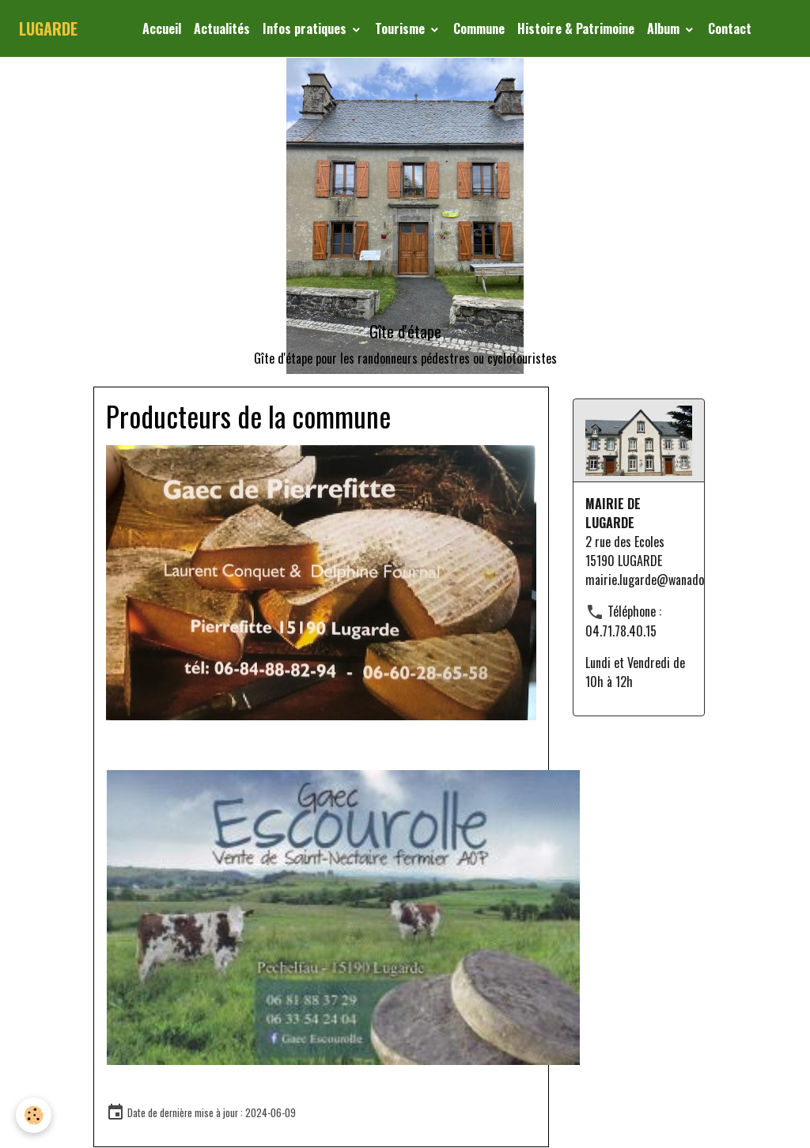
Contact (729, 28)
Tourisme (401, 28)
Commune (479, 28)
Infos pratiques (306, 28)
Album (665, 28)
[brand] (48, 28)
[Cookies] (33, 1115)
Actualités (222, 28)
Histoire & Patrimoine (575, 28)
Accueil (161, 28)
